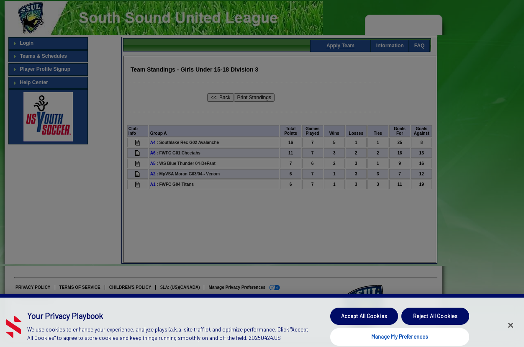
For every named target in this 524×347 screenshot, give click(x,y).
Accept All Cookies (364, 321)
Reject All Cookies (435, 321)
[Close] (510, 330)
